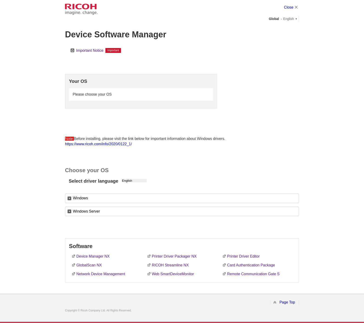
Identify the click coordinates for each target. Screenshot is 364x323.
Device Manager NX (93, 256)
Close (288, 7)
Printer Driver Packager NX (174, 256)
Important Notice (89, 50)
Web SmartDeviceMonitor (173, 274)
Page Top (287, 302)
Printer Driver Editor (243, 256)
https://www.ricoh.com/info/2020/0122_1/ (98, 144)
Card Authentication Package (251, 265)
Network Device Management (100, 274)
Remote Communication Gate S (253, 274)
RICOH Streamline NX (170, 265)
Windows (80, 198)
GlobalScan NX (89, 265)
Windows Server (86, 211)
